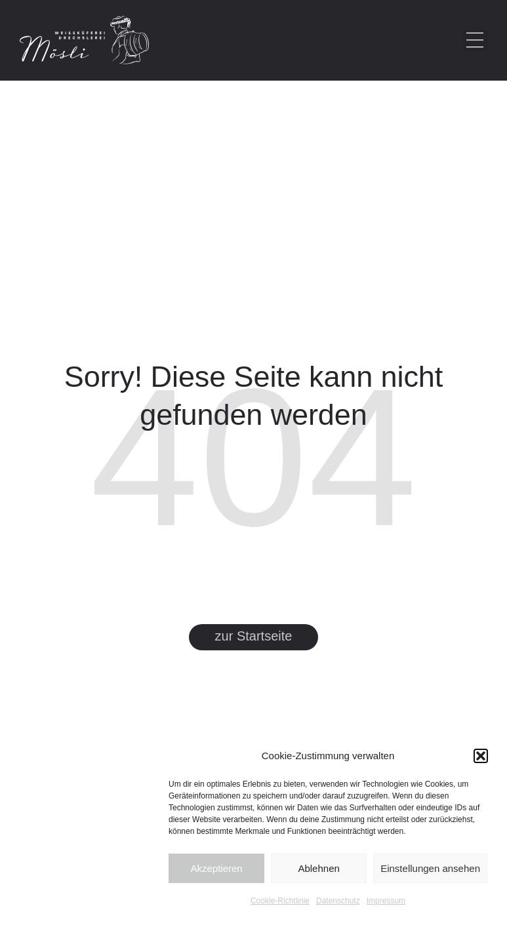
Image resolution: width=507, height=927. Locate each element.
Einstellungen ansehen (430, 868)
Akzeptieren (216, 868)
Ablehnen (318, 868)
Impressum (386, 900)
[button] (480, 755)
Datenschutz (338, 900)
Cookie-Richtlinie (280, 900)
